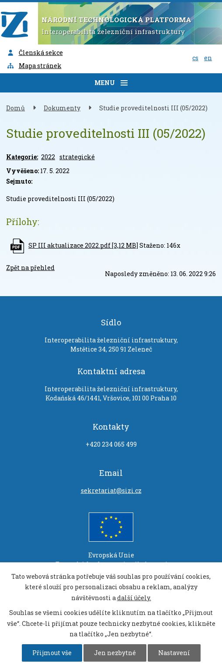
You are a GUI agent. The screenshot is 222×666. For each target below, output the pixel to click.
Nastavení (174, 653)
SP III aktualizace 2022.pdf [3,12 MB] (83, 245)
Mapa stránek (34, 65)
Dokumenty (62, 108)
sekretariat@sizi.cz (111, 490)
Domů (15, 108)
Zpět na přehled (30, 267)
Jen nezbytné (115, 653)
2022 (48, 157)
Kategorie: (22, 157)
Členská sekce (35, 52)
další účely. (134, 598)
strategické (77, 157)
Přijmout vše (52, 653)
